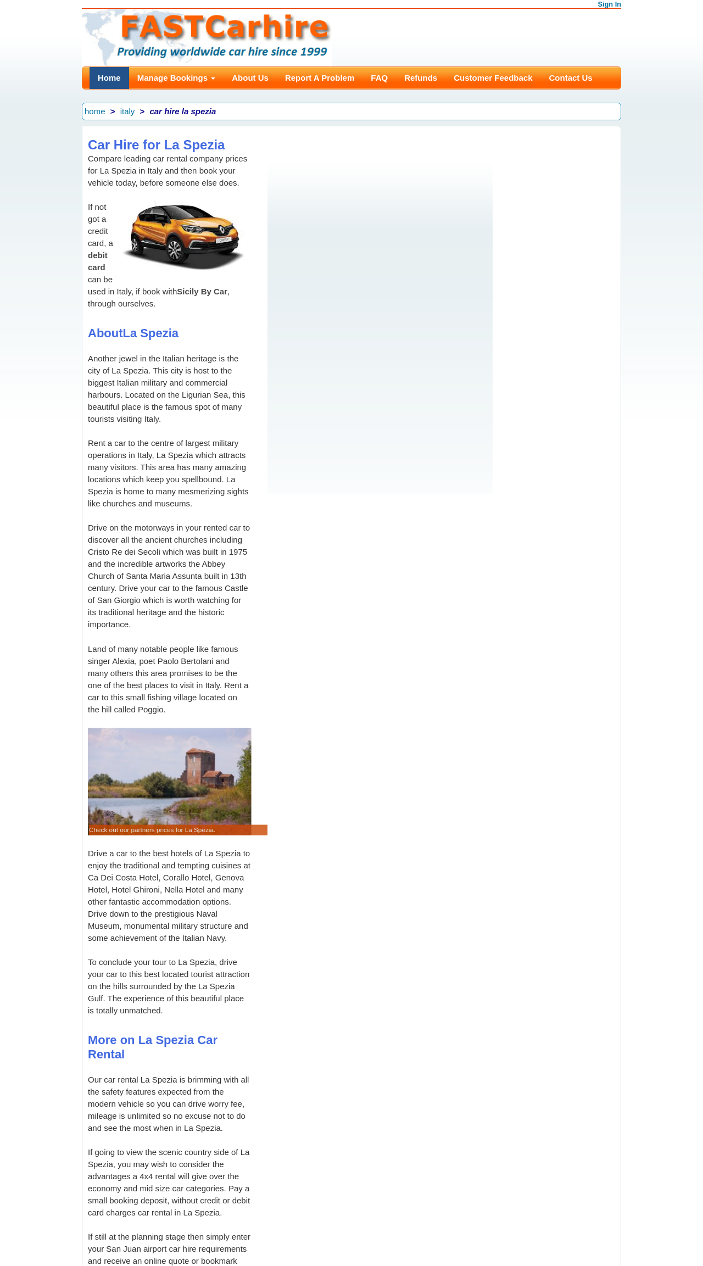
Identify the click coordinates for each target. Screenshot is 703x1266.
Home (109, 77)
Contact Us (571, 77)
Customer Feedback (493, 77)
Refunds (420, 77)
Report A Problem (319, 77)
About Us (250, 77)
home (95, 111)
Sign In (610, 4)
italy (127, 111)
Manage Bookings (176, 77)
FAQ (379, 77)
